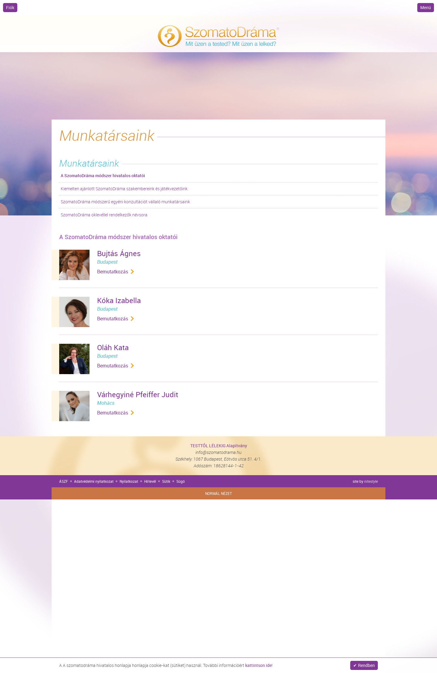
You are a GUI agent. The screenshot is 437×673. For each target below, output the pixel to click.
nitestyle (371, 481)
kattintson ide (258, 665)
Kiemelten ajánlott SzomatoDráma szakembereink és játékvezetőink (124, 188)
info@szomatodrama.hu (218, 452)
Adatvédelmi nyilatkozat (93, 481)
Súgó (180, 481)
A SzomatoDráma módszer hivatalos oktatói (103, 175)
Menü (425, 7)
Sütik (166, 481)
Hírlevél (150, 481)
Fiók (10, 7)
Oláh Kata (113, 347)
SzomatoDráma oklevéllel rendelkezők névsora (104, 215)
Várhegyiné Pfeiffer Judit (137, 394)
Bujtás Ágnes (119, 253)
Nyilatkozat (129, 481)
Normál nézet (218, 493)
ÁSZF (63, 481)
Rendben (366, 665)
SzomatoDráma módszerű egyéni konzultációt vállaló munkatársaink (125, 202)
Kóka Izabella (119, 300)
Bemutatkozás (112, 271)
